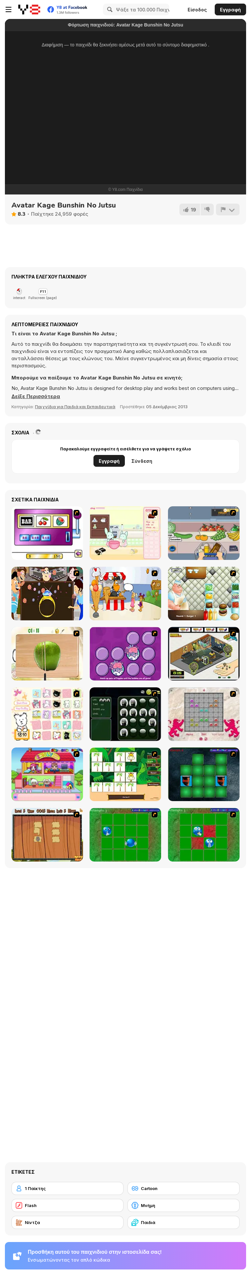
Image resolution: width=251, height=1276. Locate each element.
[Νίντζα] (67, 1222)
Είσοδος (197, 9)
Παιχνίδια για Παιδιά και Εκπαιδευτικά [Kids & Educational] (75, 406)
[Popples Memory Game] (125, 653)
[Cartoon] (183, 1188)
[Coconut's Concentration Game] (47, 714)
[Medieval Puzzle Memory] (47, 835)
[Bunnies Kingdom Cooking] (125, 533)
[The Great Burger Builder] (204, 593)
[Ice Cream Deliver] (125, 593)
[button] (35, 396)
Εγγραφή (230, 9)
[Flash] (67, 1205)
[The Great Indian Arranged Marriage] (47, 593)
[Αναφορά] (228, 209)
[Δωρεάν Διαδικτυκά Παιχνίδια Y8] (29, 9)
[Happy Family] (47, 774)
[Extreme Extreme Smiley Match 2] (204, 835)
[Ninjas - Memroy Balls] (125, 714)
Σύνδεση (141, 461)
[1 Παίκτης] (67, 1188)
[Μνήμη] (183, 1205)
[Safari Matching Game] (125, 774)
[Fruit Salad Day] (47, 653)
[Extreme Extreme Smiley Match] (125, 835)
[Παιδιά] (183, 1222)
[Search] (109, 9)
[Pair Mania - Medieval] (204, 774)
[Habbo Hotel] (204, 653)
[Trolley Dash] (204, 533)
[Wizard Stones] (204, 714)
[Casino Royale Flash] (47, 533)
